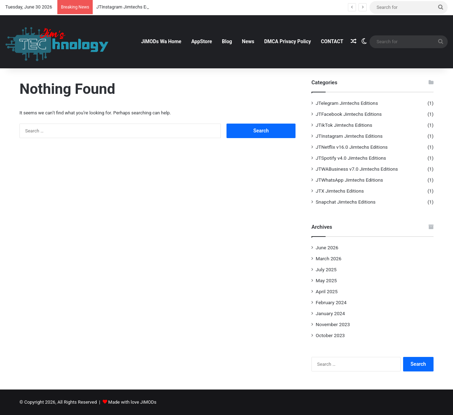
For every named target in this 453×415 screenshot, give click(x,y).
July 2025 (326, 269)
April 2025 (327, 291)
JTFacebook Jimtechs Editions (349, 114)
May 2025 (326, 280)
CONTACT (332, 41)
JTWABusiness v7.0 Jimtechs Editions (357, 169)
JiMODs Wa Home (161, 41)
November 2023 (333, 324)
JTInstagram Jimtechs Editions (349, 136)
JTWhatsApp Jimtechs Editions (349, 180)
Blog (227, 41)
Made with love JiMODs (132, 402)
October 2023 (330, 335)
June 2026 (327, 247)
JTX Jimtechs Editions (340, 191)
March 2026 (329, 258)
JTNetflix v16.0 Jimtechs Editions (352, 147)
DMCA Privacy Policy (287, 41)
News (248, 41)
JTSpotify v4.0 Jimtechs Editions (351, 158)
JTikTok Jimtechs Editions (344, 125)
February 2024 (331, 302)
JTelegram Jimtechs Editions (347, 103)
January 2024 (330, 313)
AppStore (201, 41)
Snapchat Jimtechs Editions (345, 202)
